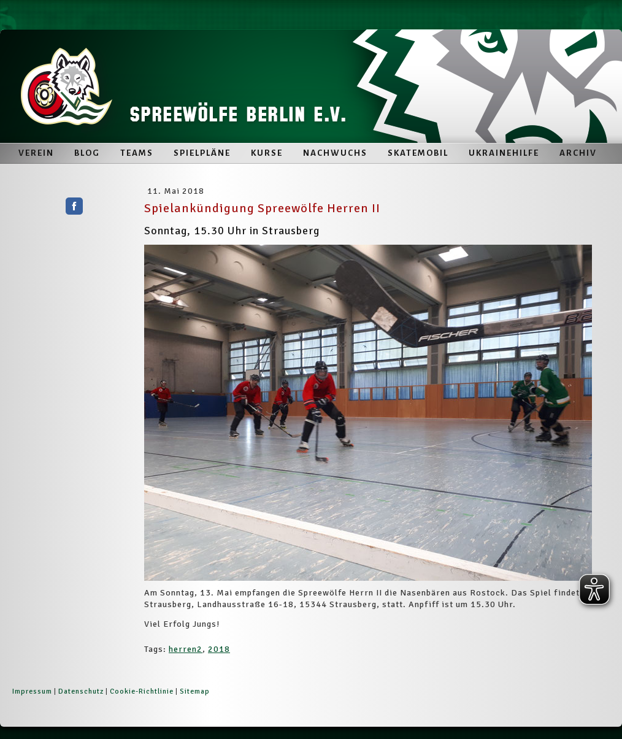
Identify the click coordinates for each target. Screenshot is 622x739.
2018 (219, 649)
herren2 (185, 649)
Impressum (32, 691)
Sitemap (195, 691)
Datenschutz (81, 691)
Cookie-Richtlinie (142, 691)
